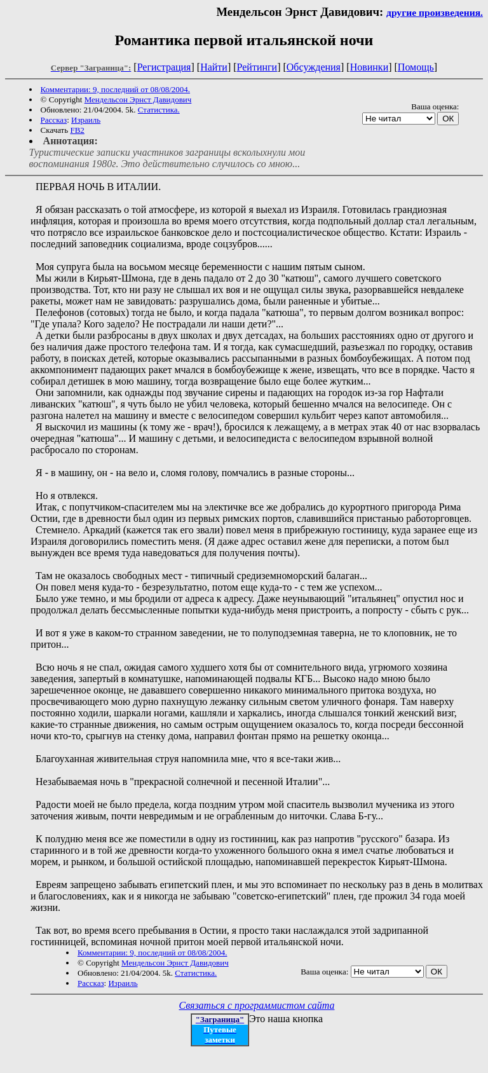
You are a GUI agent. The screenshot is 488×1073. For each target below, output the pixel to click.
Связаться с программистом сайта (257, 1005)
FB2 (77, 130)
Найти (213, 67)
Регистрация (164, 67)
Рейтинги (257, 67)
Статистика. (159, 109)
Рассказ (54, 120)
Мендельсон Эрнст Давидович (138, 99)
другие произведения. (434, 12)
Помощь (416, 67)
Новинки (369, 67)
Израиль (85, 120)
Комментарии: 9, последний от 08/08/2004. (115, 89)
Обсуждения (314, 67)
